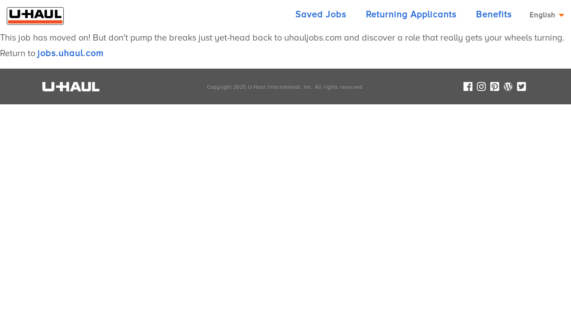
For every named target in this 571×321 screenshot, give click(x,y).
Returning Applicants (411, 14)
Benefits (494, 14)
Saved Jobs (320, 14)
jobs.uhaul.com (70, 53)
